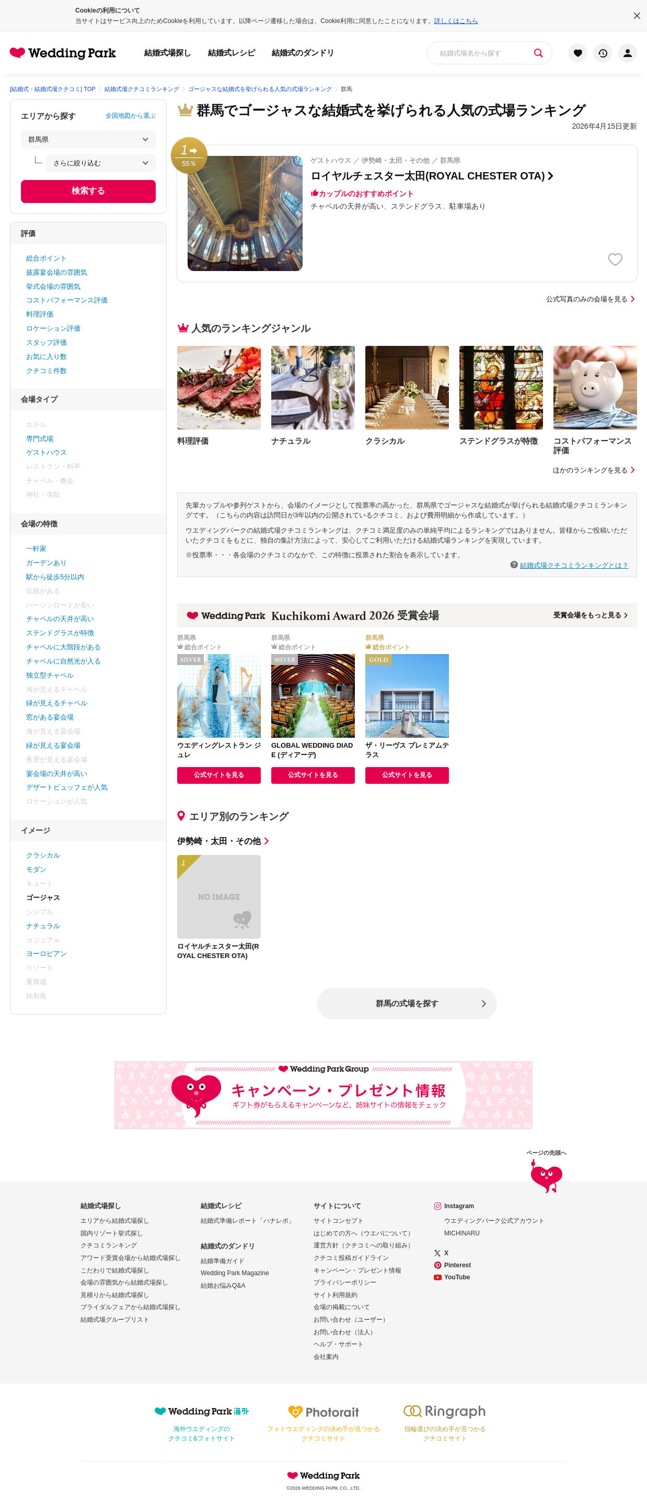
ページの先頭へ (546, 1173)
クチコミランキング (108, 1245)
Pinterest (457, 1265)
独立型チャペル (50, 675)
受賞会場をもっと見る (591, 615)
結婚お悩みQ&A (223, 1285)
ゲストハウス (46, 452)
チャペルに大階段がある (63, 647)
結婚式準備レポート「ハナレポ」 (248, 1220)
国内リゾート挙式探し (111, 1233)
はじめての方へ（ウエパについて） (364, 1233)
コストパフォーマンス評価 (67, 300)
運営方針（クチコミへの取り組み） (364, 1245)
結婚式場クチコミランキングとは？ (574, 564)
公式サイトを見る (219, 775)
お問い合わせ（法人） (345, 1332)
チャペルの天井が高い (60, 619)
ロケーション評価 (53, 328)
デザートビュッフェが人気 (67, 787)
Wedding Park (323, 1475)
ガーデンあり (46, 563)
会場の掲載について (342, 1307)
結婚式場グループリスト (114, 1319)
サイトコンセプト (339, 1220)
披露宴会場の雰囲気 (56, 272)
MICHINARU (462, 1233)
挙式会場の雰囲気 (53, 286)
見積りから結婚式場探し (114, 1295)
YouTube (457, 1277)
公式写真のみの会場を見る (591, 299)
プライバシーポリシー (345, 1282)
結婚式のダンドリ (303, 52)
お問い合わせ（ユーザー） (351, 1319)
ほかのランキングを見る (595, 470)
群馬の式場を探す (407, 1003)
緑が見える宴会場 (53, 745)
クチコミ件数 (46, 371)
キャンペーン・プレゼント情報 (357, 1270)
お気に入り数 (46, 357)
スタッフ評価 (46, 342)
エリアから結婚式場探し (114, 1220)
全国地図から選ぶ (131, 115)
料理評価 (39, 314)
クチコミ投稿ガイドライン (351, 1258)
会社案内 (326, 1356)
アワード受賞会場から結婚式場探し (130, 1258)
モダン (36, 869)
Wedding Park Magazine (235, 1273)
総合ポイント (46, 258)
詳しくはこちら (456, 21)
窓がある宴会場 (50, 717)
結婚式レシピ (231, 52)
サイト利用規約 (335, 1295)
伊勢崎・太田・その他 (224, 841)
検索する (88, 190)
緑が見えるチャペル (56, 703)
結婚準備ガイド (223, 1261)
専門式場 (39, 439)
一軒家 (36, 549)
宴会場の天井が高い (56, 774)
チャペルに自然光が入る (63, 661)
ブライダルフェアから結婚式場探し (130, 1307)
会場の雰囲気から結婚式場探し (124, 1282)
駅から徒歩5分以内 (55, 577)
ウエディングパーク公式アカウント (494, 1220)
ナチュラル (43, 926)
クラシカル (43, 855)
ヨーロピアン (46, 954)
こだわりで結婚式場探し (114, 1270)
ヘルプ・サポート (339, 1344)
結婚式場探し (167, 52)
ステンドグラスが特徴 (60, 633)
